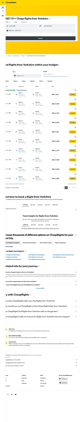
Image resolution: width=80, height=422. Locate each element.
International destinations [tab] (34, 221)
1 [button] (66, 166)
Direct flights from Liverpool (39, 236)
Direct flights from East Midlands (17, 238)
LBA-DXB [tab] (27, 183)
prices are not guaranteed (41, 336)
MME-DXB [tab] (57, 183)
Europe (14, 55)
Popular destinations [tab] (65, 221)
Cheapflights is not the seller (44, 341)
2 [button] (69, 166)
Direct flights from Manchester (17, 233)
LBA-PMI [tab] (42, 183)
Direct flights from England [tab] (17, 221)
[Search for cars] (3, 11)
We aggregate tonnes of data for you (44, 344)
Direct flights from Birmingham (40, 233)
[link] (9, 376)
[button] (3, 2)
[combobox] (29, 22)
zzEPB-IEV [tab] (28, 203)
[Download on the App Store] (64, 363)
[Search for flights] (3, 7)
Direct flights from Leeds (60, 236)
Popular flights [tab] (14, 225)
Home (9, 55)
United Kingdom (21, 55)
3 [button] (72, 166)
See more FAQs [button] (43, 267)
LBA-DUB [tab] (35, 183)
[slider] (71, 76)
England (28, 55)
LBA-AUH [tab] (49, 183)
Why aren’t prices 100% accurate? (44, 347)
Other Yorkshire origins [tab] (51, 221)
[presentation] (54, 18)
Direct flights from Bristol (15, 236)
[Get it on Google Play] (64, 360)
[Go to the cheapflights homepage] (12, 2)
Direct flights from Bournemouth (40, 238)
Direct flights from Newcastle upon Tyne (65, 233)
